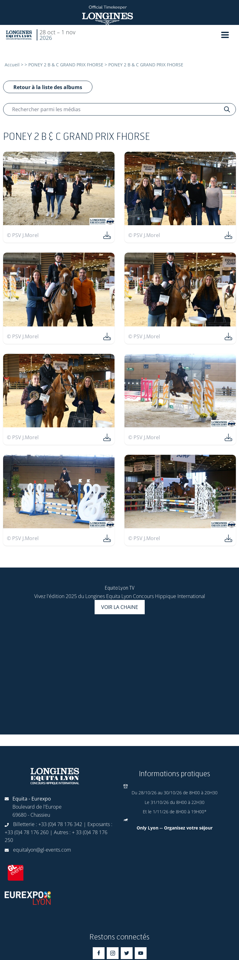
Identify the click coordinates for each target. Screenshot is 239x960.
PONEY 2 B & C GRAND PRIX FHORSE (65, 65)
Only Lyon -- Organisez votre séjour (175, 828)
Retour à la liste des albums (47, 87)
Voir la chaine (119, 607)
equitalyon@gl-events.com (42, 849)
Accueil (12, 65)
